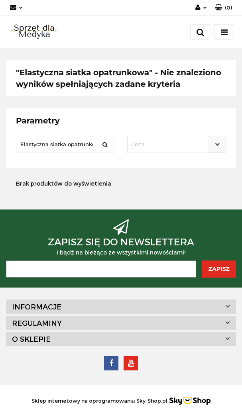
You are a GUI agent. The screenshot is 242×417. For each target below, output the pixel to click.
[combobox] (176, 144)
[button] (223, 8)
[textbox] (170, 144)
